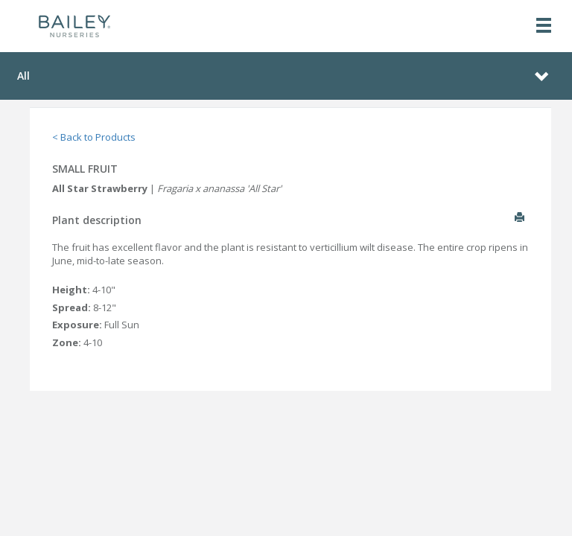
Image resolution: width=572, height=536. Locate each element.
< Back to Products (94, 137)
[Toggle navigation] (543, 26)
